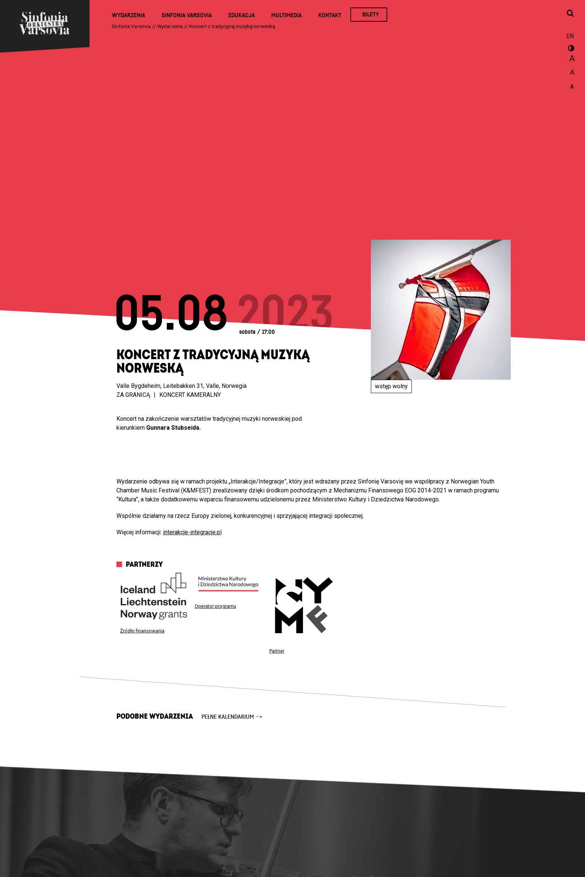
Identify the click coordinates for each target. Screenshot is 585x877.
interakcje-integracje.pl (192, 532)
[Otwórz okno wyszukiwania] (570, 13)
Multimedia (286, 15)
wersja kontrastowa (570, 49)
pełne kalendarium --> (231, 717)
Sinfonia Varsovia (187, 15)
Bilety (370, 15)
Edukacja (241, 15)
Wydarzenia (128, 15)
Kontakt (329, 15)
